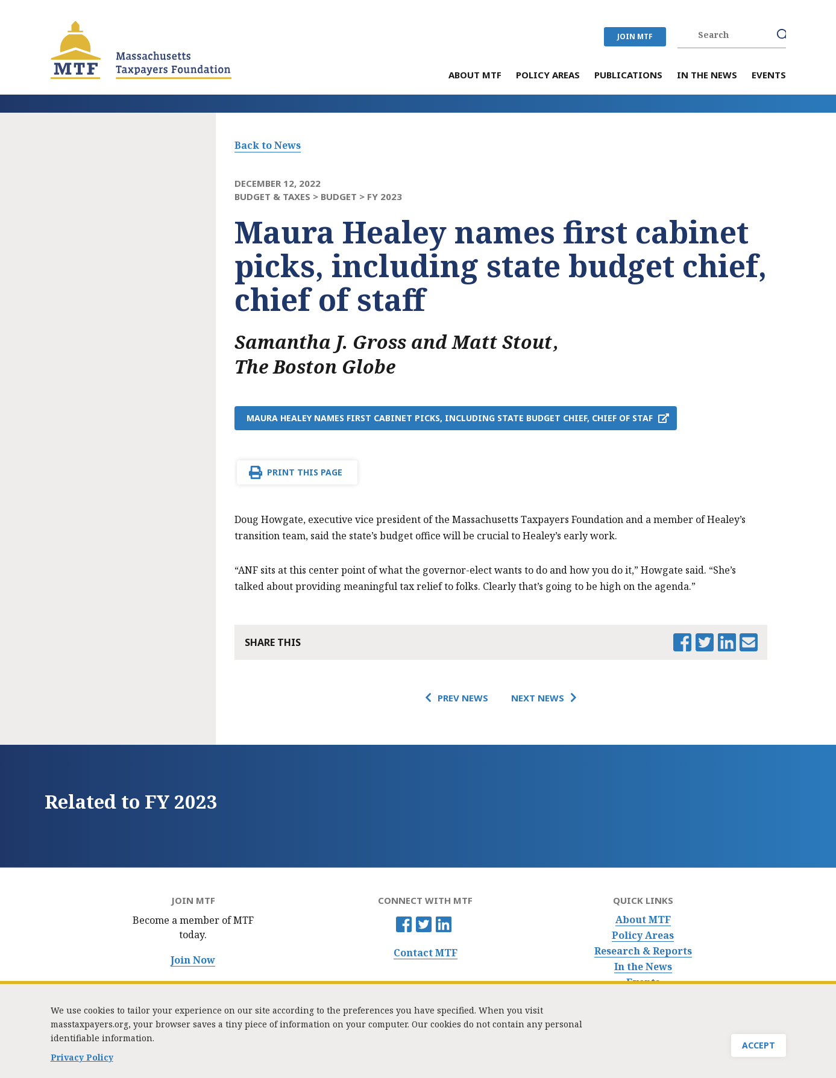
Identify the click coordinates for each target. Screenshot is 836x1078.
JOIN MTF (635, 36)
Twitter (423, 924)
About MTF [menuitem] (474, 76)
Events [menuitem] (769, 76)
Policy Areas (643, 935)
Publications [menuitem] (628, 76)
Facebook (403, 924)
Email (749, 642)
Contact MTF (425, 953)
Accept (758, 1050)
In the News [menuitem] (707, 76)
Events (643, 982)
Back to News (267, 145)
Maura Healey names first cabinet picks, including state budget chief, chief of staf (450, 418)
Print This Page (304, 472)
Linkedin (443, 924)
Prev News (463, 698)
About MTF (643, 919)
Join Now (193, 960)
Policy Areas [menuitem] (548, 76)
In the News (643, 966)
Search (783, 35)
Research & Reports (643, 951)
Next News (537, 698)
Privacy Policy (82, 1062)
